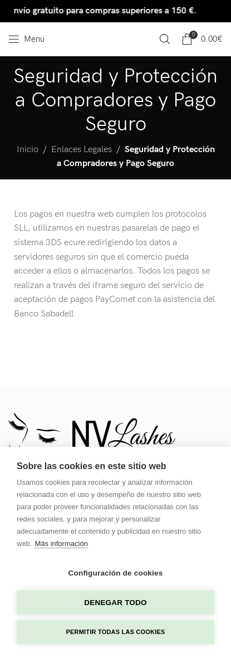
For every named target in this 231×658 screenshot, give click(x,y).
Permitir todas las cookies (115, 631)
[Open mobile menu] (26, 39)
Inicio (27, 149)
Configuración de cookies (115, 573)
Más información (61, 543)
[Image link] (91, 440)
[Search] (165, 39)
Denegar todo (115, 602)
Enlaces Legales (81, 149)
